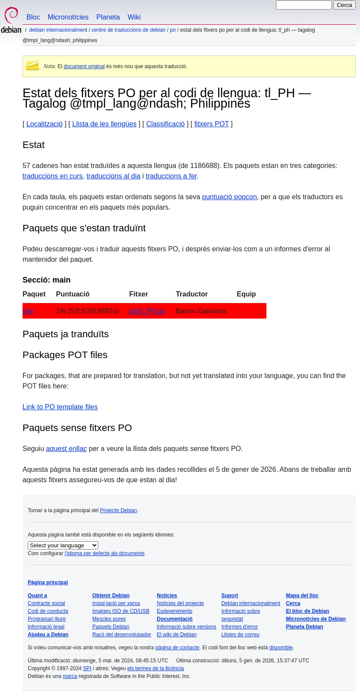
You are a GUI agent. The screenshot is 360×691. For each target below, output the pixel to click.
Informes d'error (239, 627)
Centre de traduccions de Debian (128, 30)
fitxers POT (212, 124)
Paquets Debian (110, 627)
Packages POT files (65, 354)
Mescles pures (109, 619)
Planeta (108, 17)
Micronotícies (68, 17)
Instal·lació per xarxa (116, 603)
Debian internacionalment (58, 30)
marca (70, 676)
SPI (87, 668)
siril (28, 311)
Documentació (175, 619)
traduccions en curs (53, 176)
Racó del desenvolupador (121, 635)
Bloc (33, 17)
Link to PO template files (60, 407)
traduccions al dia (114, 176)
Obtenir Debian (111, 595)
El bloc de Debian (307, 611)
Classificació (165, 124)
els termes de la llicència (155, 668)
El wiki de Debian (177, 635)
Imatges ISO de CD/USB (120, 611)
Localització (44, 124)
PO (172, 30)
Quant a (37, 595)
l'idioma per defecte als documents (104, 553)
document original (84, 66)
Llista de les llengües (104, 124)
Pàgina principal (48, 582)
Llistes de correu (240, 635)
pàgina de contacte (177, 648)
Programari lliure (47, 619)
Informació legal (46, 627)
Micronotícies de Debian (316, 619)
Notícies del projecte (180, 603)
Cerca (293, 603)
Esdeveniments (174, 611)
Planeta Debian (304, 627)
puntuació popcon (229, 197)
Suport (229, 595)
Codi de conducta (48, 611)
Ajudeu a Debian (48, 635)
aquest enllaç (66, 448)
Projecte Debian (118, 510)
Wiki (134, 17)
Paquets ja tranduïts (66, 334)
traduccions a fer (171, 176)
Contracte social (46, 603)
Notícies (167, 595)
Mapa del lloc (302, 595)
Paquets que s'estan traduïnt (84, 228)
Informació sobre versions (186, 627)
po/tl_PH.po (147, 311)
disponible (281, 648)
